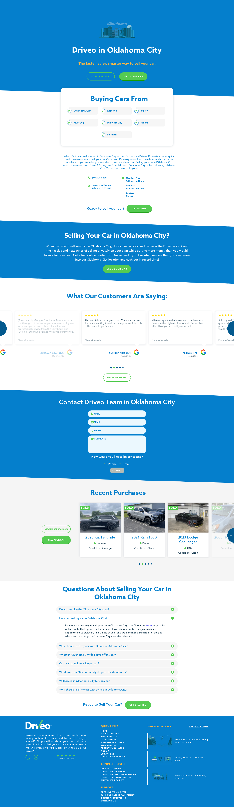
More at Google (29, 340)
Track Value (109, 736)
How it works (110, 733)
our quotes (108, 739)
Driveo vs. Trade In (113, 771)
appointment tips (112, 742)
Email (124, 464)
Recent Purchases (112, 748)
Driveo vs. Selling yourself (119, 774)
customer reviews (112, 780)
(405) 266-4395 (100, 177)
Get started (139, 208)
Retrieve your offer (114, 792)
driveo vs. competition (116, 777)
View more (56, 529)
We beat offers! (111, 768)
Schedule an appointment (118, 795)
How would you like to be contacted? (117, 457)
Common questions (113, 798)
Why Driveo (108, 745)
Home (104, 730)
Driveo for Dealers (113, 756)
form (149, 625)
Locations (107, 753)
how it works (101, 76)
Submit (117, 470)
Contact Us (108, 800)
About (105, 751)
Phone (110, 464)
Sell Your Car (133, 76)
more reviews (117, 377)
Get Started (138, 704)
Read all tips (198, 726)
